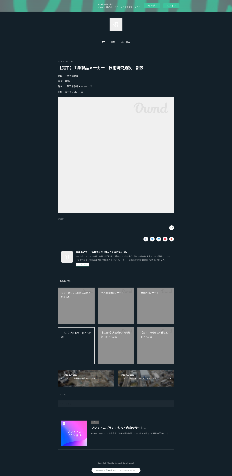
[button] (103, 42)
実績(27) (61, 219)
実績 (113, 42)
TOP (103, 42)
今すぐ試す (152, 5)
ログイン (171, 6)
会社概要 (125, 42)
